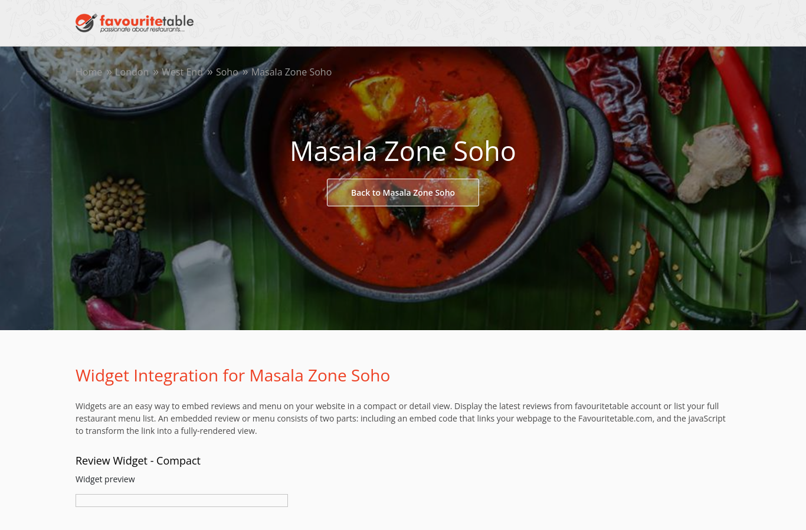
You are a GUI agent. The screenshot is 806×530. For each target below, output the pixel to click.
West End (182, 71)
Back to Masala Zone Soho (403, 192)
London (132, 71)
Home (89, 71)
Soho (227, 71)
